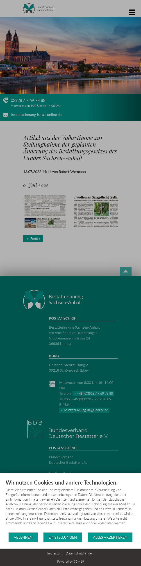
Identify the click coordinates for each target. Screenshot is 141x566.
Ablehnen (23, 537)
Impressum (54, 553)
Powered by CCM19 (70, 561)
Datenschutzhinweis (80, 553)
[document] (70, 505)
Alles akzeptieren (110, 537)
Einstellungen (63, 537)
